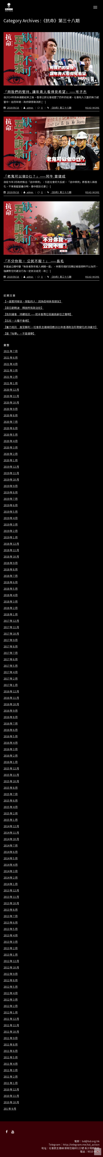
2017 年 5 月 (11, 665)
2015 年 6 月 (11, 800)
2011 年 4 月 (11, 1064)
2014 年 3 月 (11, 871)
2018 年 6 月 (11, 582)
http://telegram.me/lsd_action (81, 1144)
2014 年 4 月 (11, 865)
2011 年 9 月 (11, 1038)
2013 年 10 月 (11, 903)
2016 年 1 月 (11, 762)
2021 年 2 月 (11, 377)
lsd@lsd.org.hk (90, 1141)
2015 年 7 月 (11, 794)
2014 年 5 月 (11, 858)
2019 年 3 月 (11, 524)
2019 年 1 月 (11, 537)
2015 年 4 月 (11, 807)
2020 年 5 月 (11, 434)
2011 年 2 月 (11, 1076)
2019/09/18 (11, 107)
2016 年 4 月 (11, 743)
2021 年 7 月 (11, 351)
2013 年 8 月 (11, 909)
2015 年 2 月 (11, 813)
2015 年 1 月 (11, 820)
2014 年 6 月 (11, 852)
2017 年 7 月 (11, 653)
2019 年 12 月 (11, 466)
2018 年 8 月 (11, 569)
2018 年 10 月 (11, 556)
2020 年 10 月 (11, 402)
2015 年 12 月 (11, 768)
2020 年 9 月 (11, 409)
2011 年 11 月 (11, 1025)
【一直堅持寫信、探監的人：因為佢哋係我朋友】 (33, 301)
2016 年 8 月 (11, 717)
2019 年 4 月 (11, 518)
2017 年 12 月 (11, 621)
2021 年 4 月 (11, 364)
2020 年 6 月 (11, 428)
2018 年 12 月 (11, 544)
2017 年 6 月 (11, 659)
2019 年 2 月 (11, 531)
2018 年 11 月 (11, 550)
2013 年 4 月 (11, 935)
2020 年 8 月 (11, 415)
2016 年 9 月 (11, 710)
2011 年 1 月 (11, 1083)
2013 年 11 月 (11, 897)
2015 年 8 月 (11, 787)
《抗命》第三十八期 (61, 107)
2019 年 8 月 (11, 492)
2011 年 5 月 (11, 1057)
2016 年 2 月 (11, 755)
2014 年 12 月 (11, 826)
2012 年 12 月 (11, 961)
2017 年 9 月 (11, 640)
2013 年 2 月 (11, 948)
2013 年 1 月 (11, 954)
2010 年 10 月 (11, 1102)
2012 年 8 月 (11, 980)
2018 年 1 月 (11, 614)
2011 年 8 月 (11, 1044)
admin (26, 107)
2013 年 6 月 (11, 922)
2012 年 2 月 (11, 1006)
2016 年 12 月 (11, 691)
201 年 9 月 (10, 1108)
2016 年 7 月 (11, 723)
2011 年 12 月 (11, 1019)
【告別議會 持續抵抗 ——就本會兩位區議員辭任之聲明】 (38, 314)
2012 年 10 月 (11, 967)
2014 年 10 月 (11, 839)
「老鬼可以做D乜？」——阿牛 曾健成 (35, 176)
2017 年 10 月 (11, 633)
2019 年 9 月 (11, 486)
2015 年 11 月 (11, 775)
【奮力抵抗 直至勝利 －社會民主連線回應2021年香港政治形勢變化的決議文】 (51, 327)
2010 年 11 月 (11, 1096)
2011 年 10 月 (11, 1031)
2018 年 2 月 (11, 608)
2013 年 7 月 (11, 916)
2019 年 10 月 (11, 479)
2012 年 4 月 (11, 993)
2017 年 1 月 (11, 685)
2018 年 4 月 (11, 595)
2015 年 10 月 (11, 781)
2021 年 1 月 (11, 383)
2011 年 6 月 (11, 1051)
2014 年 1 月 (11, 884)
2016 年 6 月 (11, 730)
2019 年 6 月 (11, 505)
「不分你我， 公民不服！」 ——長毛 (34, 260)
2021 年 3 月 (11, 370)
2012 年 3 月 (11, 999)
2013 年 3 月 (11, 942)
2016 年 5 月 (11, 736)
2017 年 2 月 (11, 678)
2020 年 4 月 (11, 441)
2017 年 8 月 (11, 646)
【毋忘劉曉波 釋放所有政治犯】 (24, 308)
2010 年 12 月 (11, 1089)
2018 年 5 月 (11, 588)
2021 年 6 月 (11, 357)
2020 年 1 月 (11, 460)
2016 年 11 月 (11, 698)
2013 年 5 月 (11, 929)
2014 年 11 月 (11, 832)
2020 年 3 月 (11, 447)
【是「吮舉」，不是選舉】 (20, 333)
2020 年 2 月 (11, 454)
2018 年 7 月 (11, 576)
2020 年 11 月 (11, 396)
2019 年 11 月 (11, 473)
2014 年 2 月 (11, 877)
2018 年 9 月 (11, 563)
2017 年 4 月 (11, 672)
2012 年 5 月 (11, 986)
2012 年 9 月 (11, 974)
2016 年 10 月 (11, 704)
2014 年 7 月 (11, 845)
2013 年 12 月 (11, 890)
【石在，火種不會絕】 (17, 320)
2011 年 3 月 (11, 1070)
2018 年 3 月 (11, 601)
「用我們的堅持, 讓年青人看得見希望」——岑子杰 (45, 91)
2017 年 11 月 (11, 627)
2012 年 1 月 (11, 1012)
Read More (92, 107)
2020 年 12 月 (11, 389)
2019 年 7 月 (11, 499)
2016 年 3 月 (11, 749)
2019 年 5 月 (11, 511)
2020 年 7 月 (11, 422)
